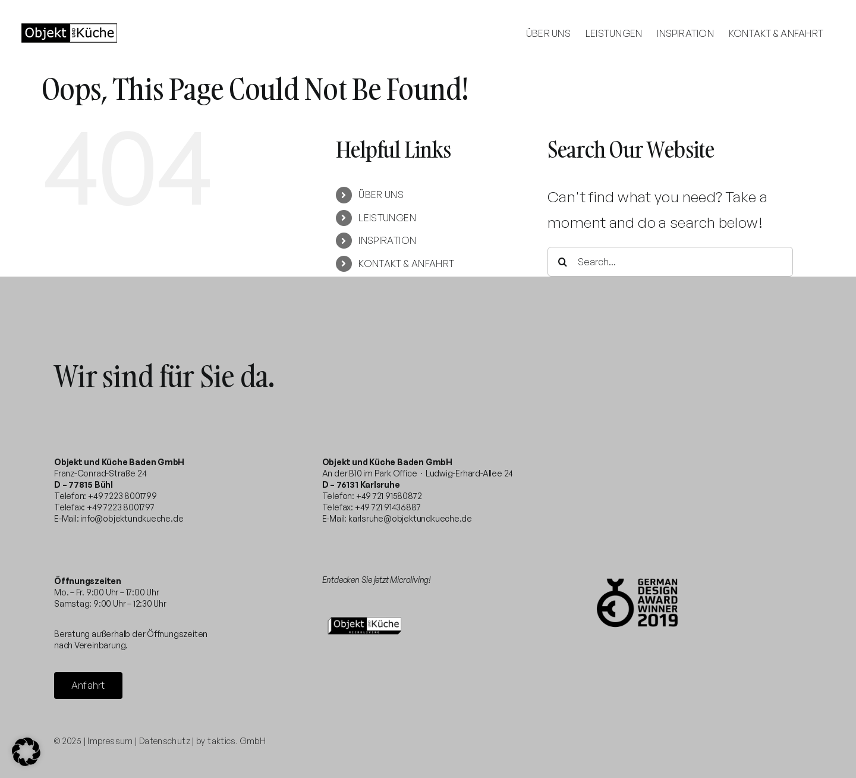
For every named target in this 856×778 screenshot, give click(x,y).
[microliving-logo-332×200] (365, 612)
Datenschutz (164, 741)
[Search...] (670, 262)
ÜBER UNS (381, 194)
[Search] (562, 262)
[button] (26, 752)
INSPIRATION (387, 240)
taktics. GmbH (236, 741)
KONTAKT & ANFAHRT (406, 263)
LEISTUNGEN (387, 218)
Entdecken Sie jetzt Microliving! (376, 580)
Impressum (110, 741)
